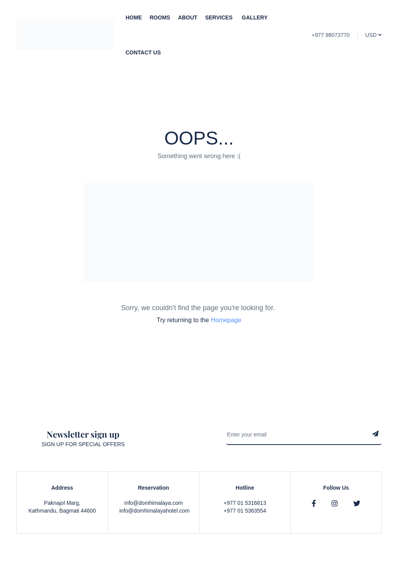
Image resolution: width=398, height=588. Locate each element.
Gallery (254, 17)
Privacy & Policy (308, 568)
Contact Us (143, 52)
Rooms (160, 17)
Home (134, 17)
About (187, 17)
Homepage (226, 320)
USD (373, 35)
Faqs (341, 568)
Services (219, 17)
